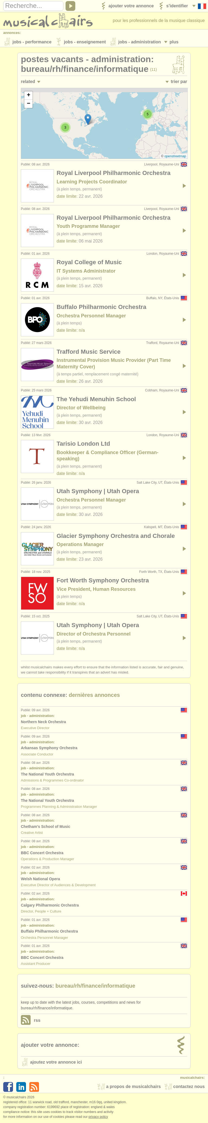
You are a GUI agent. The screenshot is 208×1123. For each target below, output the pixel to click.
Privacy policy (98, 1117)
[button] (87, 120)
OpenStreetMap (175, 157)
